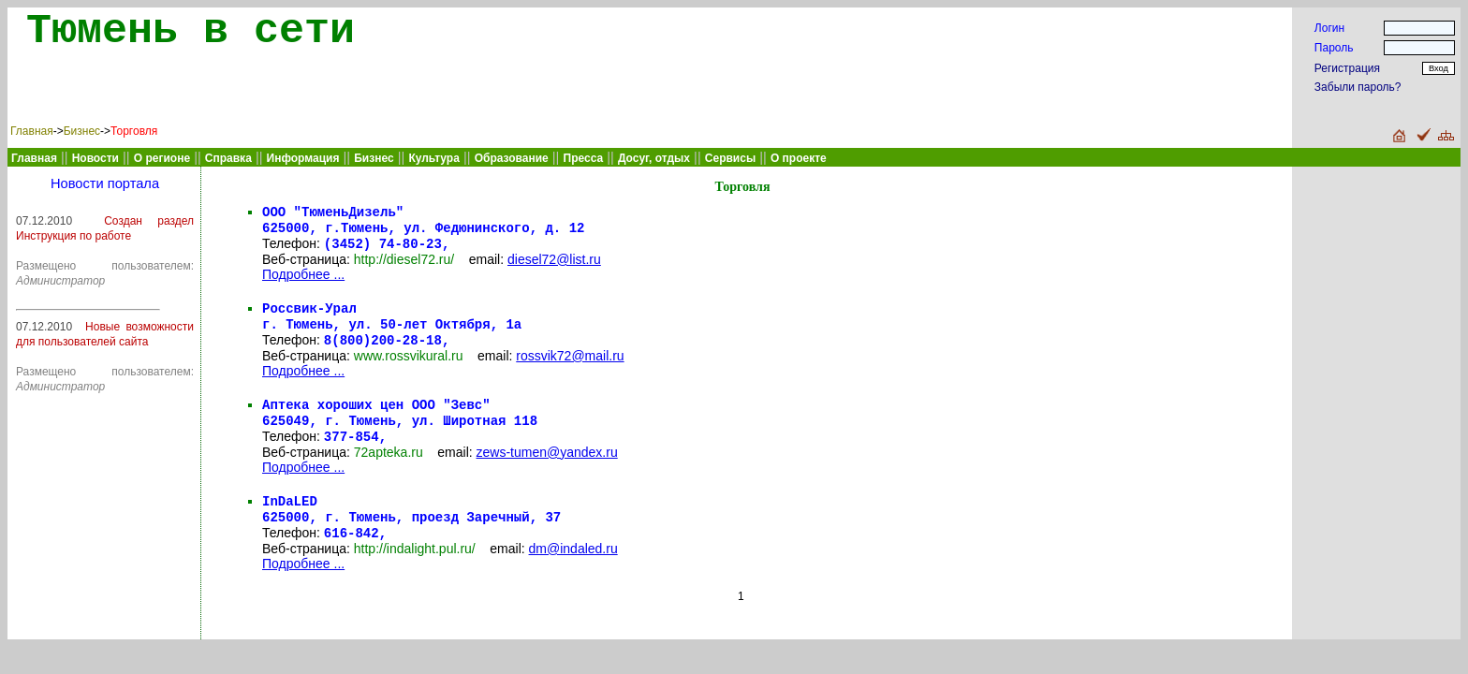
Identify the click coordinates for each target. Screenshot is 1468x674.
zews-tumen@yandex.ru (547, 469)
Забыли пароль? (1358, 87)
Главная (31, 131)
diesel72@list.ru (554, 264)
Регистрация (1347, 68)
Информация (303, 158)
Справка (228, 158)
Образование (512, 158)
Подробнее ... (303, 279)
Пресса (584, 158)
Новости (95, 158)
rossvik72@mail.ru (570, 366)
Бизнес (82, 131)
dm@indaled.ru (573, 571)
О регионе (162, 158)
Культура (433, 158)
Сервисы (730, 158)
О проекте (799, 158)
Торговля (133, 131)
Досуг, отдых (654, 158)
